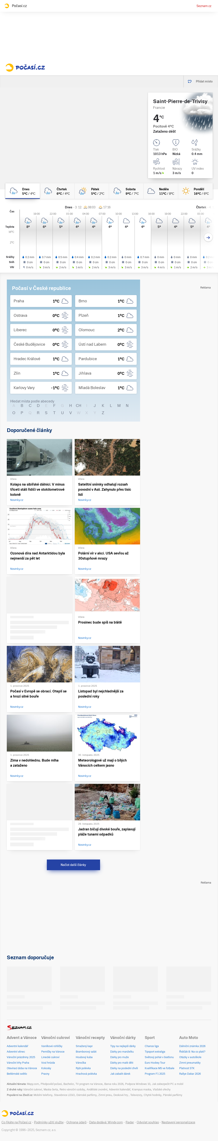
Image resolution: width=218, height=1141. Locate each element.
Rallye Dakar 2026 (190, 1073)
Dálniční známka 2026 (192, 1046)
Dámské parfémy (86, 1095)
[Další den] (208, 237)
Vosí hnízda (48, 1062)
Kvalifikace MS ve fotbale (159, 1068)
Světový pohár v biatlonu (159, 1057)
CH (78, 405)
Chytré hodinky (152, 1095)
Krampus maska (141, 1089)
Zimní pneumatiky (190, 1062)
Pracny (45, 1073)
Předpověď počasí (51, 1084)
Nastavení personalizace (178, 1122)
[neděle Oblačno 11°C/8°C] (160, 191)
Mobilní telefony (43, 1095)
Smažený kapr (84, 1046)
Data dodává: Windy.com (106, 1122)
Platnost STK (187, 1068)
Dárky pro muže (119, 1057)
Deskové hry (121, 1095)
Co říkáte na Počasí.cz (16, 1122)
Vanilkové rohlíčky (51, 1046)
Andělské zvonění (97, 1089)
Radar (130, 1122)
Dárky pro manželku (122, 1051)
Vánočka (81, 1062)
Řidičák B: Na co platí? (192, 1051)
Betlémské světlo (17, 1073)
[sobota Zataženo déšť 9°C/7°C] (126, 191)
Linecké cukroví (50, 1057)
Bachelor (68, 1084)
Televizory (136, 1095)
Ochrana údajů (76, 1122)
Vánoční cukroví (32, 1089)
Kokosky (46, 1068)
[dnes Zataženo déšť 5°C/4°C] (22, 191)
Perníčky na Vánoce (53, 1051)
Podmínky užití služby (49, 1122)
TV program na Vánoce (89, 1084)
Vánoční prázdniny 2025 (21, 1057)
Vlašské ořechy (162, 1089)
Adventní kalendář (17, 1046)
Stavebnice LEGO (64, 1095)
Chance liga (152, 1046)
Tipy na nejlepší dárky (123, 1046)
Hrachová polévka (86, 1073)
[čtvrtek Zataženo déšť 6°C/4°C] (57, 191)
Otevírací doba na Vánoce (22, 1068)
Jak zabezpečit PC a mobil (167, 1084)
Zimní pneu (105, 1095)
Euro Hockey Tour (155, 1062)
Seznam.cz (203, 6)
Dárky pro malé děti (121, 1062)
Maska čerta (51, 1089)
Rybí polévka (83, 1068)
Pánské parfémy (172, 1095)
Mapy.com (33, 1084)
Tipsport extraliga (155, 1051)
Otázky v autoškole (190, 1057)
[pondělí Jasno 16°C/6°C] (195, 191)
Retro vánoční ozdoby (72, 1089)
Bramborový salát (86, 1051)
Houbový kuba (84, 1057)
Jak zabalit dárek (120, 1073)
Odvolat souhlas (148, 1122)
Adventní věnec (16, 1051)
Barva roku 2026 (113, 1084)
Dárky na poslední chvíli (124, 1068)
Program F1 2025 (155, 1073)
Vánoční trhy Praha (18, 1062)
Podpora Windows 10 (137, 1084)
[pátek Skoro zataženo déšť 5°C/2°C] (92, 191)
